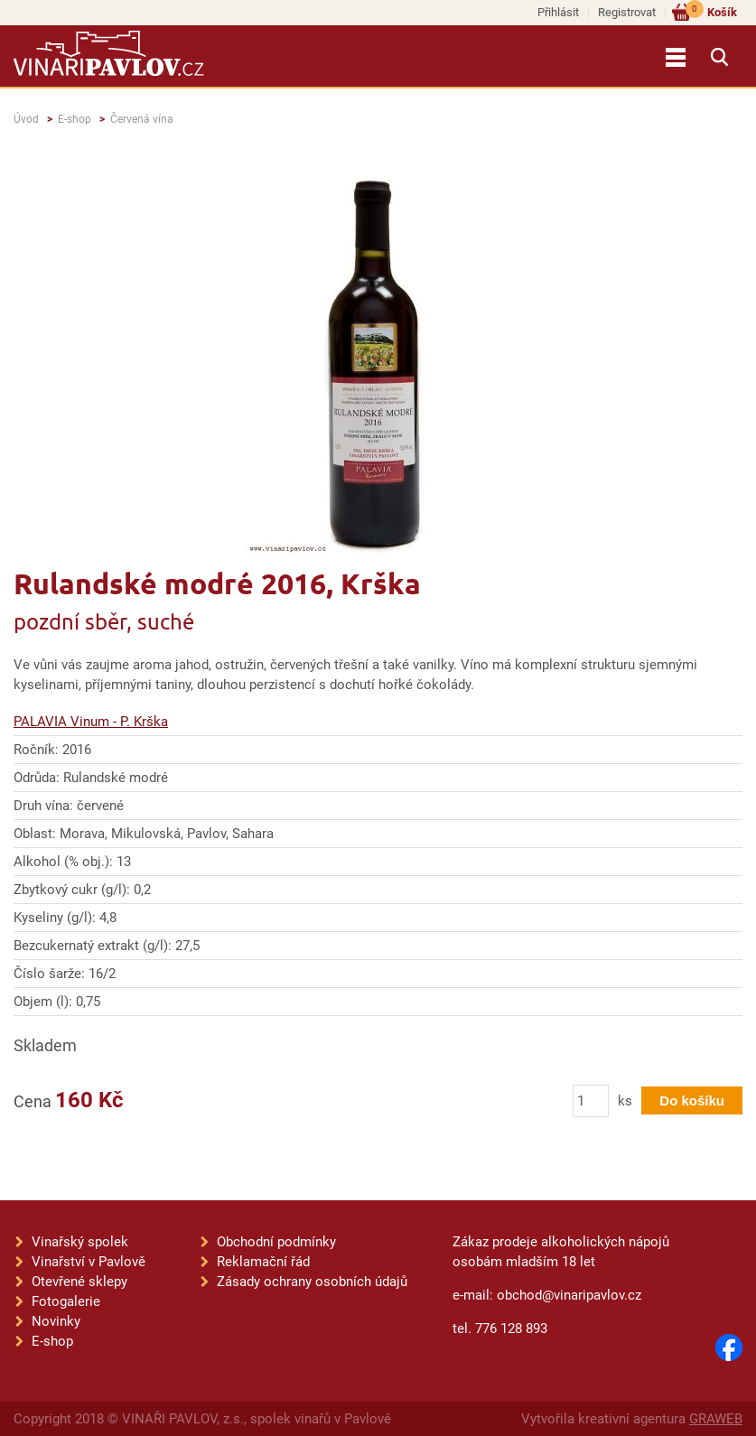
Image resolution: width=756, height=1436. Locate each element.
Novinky (56, 1321)
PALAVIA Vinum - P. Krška (91, 721)
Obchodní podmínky (276, 1242)
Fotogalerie (66, 1301)
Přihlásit (558, 12)
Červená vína (141, 119)
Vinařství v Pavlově (88, 1262)
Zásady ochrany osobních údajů (312, 1281)
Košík (711, 11)
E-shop (74, 119)
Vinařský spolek (80, 1242)
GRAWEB (715, 1419)
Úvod (26, 119)
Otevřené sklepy (79, 1281)
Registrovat (627, 12)
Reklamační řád (263, 1262)
